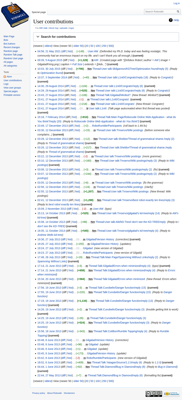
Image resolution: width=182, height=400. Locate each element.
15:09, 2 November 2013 (51, 208)
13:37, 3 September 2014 (52, 77)
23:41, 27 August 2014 (50, 99)
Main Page (9, 36)
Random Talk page (13, 54)
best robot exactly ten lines (64, 204)
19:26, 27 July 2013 (48, 243)
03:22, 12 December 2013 (52, 156)
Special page (39, 12)
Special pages (11, 91)
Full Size (77, 64)
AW (41, 28)
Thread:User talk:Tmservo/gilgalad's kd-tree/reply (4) (127, 230)
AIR (96, 60)
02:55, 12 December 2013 (52, 191)
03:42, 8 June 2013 (48, 357)
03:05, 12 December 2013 (52, 182)
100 (98, 45)
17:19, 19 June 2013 (49, 300)
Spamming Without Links (51, 261)
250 (104, 45)
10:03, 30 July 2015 (48, 68)
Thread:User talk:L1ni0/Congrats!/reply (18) (123, 77)
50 (91, 45)
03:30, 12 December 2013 (52, 130)
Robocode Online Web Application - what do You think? (106, 121)
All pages (8, 62)
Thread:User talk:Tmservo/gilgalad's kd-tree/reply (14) (128, 213)
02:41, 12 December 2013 (52, 200)
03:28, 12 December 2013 (52, 138)
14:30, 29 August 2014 (50, 86)
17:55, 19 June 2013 (49, 292)
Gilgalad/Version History (100, 239)
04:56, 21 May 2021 (49, 51)
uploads (64, 28)
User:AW (93, 51)
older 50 (78, 45)
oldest (47, 45)
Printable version (12, 95)
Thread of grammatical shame (66, 143)
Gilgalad (88, 248)
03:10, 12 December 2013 (52, 160)
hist (70, 51)
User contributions (13, 80)
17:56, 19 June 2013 (49, 287)
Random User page (13, 58)
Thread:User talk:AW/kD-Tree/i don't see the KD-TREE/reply (131, 221)
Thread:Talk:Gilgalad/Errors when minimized (119, 279)
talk (45, 28)
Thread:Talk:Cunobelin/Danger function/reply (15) (117, 287)
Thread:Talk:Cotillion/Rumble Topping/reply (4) (120, 331)
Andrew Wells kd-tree (49, 234)
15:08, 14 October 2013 (51, 221)
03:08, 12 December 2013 (52, 169)
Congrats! (166, 77)
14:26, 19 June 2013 (49, 309)
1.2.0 (158, 362)
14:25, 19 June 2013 (49, 318)
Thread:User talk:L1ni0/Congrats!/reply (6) (118, 86)
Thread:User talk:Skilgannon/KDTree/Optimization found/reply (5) (130, 68)
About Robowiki (54, 393)
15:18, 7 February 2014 (51, 117)
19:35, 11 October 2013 (51, 230)
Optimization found (51, 72)
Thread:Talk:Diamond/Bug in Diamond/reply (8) (117, 366)
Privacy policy (38, 393)
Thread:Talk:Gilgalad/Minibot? (113, 95)
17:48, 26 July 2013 (48, 257)
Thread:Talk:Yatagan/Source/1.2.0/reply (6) (117, 362)
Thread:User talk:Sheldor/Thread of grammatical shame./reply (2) (136, 138)
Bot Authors (9, 43)
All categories (10, 65)
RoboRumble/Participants (107, 125)
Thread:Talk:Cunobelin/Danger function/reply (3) (116, 309)
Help (176, 20)
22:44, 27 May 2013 (49, 375)
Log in (177, 3)
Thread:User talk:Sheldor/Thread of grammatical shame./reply (136, 147)
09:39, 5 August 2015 (49, 60)
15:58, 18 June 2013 (49, 331)
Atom (9, 76)
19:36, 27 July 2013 (48, 239)
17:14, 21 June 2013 (49, 265)
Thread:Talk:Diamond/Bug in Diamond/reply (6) (115, 375)
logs (71, 28)
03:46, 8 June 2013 (48, 348)
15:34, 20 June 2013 (49, 279)
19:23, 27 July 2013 (48, 252)
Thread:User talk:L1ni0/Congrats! (109, 99)
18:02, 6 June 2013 (48, 362)
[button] (106, 37)
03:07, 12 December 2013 (52, 173)
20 (86, 45)
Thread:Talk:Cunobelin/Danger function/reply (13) (124, 300)
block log (53, 28)
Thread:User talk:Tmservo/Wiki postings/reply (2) (123, 169)
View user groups (12, 87)
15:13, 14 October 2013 (51, 213)
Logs (6, 84)
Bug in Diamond (167, 366)
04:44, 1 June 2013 (48, 366)
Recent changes (12, 47)
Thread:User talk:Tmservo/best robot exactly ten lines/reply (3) (138, 200)
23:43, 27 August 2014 (50, 95)
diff (64, 51)
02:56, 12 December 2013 (52, 186)
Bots (6, 40)
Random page (11, 51)
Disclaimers (69, 393)
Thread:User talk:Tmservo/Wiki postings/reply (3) (128, 160)
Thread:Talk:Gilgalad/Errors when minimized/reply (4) (119, 265)
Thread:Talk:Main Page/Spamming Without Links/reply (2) (124, 257)
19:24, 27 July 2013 (48, 248)
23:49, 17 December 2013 (52, 125)
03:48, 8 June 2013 (48, 340)
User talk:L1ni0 (97, 108)
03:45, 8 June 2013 (48, 353)
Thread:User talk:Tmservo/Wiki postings (119, 130)
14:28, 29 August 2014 (50, 90)
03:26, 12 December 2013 (52, 147)
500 (110, 45)
